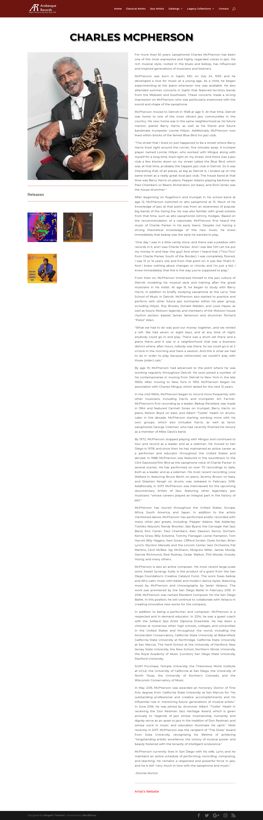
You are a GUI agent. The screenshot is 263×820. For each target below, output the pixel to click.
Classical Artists (136, 9)
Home (118, 9)
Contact (224, 9)
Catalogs (173, 9)
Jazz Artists (157, 9)
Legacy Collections (199, 9)
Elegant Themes (54, 815)
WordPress (89, 815)
